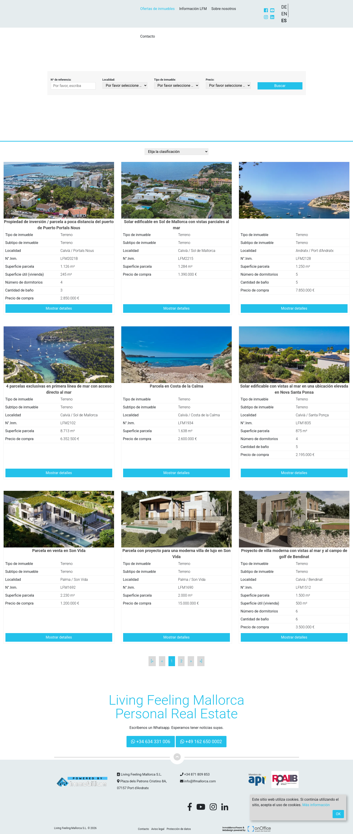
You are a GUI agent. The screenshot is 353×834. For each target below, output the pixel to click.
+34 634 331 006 (150, 741)
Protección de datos (179, 829)
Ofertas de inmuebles (157, 9)
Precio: (210, 79)
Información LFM (193, 9)
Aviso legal (157, 829)
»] (201, 661)
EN (284, 14)
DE (284, 7)
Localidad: (108, 79)
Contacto (147, 36)
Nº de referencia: (61, 79)
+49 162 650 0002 (201, 741)
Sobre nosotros (223, 9)
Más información (316, 805)
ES (284, 20)
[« (152, 661)
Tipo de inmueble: (165, 79)
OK (338, 814)
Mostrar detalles (59, 308)
